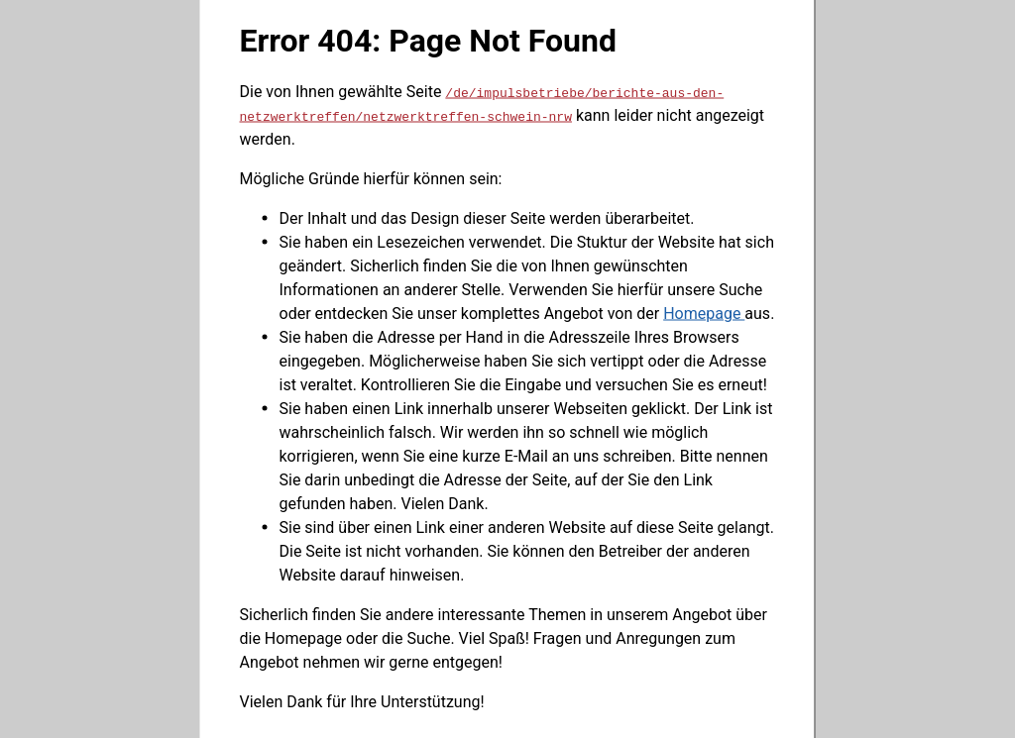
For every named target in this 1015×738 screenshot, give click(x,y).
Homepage (703, 312)
